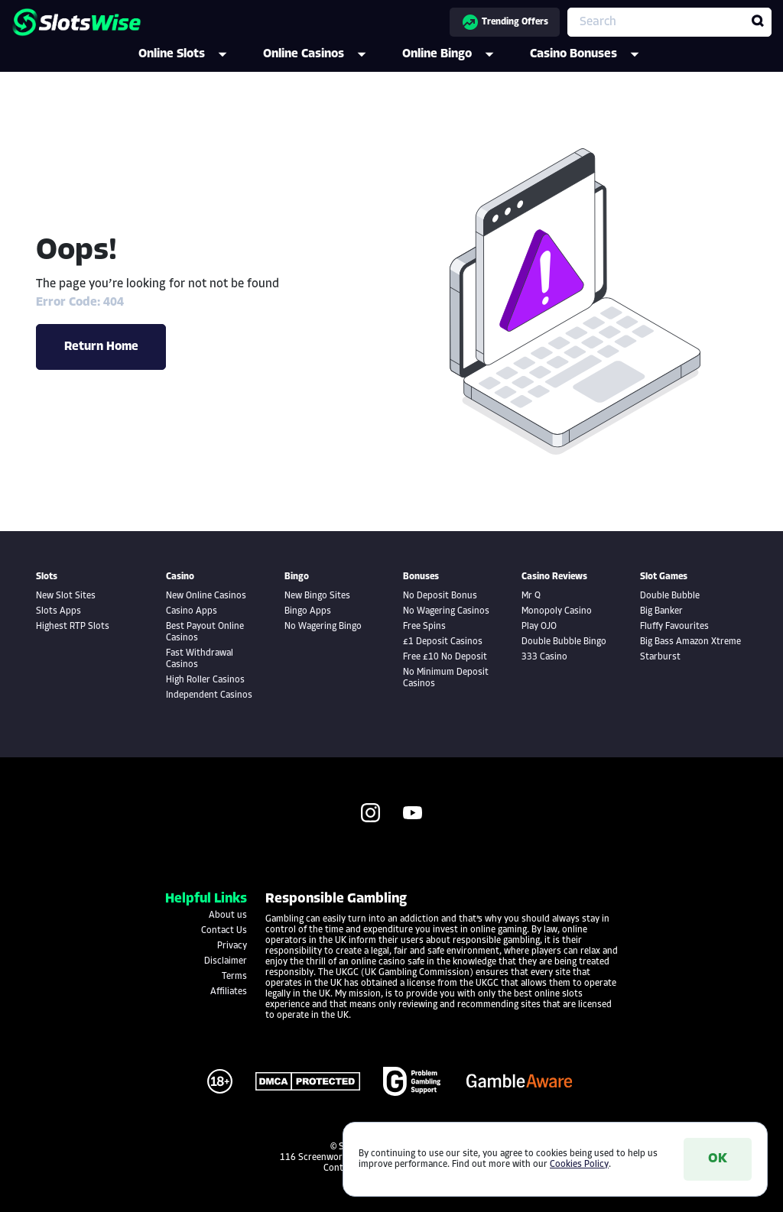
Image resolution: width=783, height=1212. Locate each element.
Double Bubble (670, 596)
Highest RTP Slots (72, 626)
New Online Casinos (206, 596)
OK (717, 1159)
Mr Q (531, 596)
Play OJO (539, 626)
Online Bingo (458, 54)
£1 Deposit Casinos (442, 642)
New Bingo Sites (317, 596)
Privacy (232, 946)
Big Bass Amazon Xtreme (690, 642)
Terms (234, 976)
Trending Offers (504, 22)
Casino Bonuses (595, 54)
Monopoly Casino (556, 611)
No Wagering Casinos (446, 611)
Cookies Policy (579, 1164)
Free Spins (424, 626)
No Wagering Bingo (323, 626)
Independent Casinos (209, 695)
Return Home (101, 347)
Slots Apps (58, 611)
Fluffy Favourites (674, 626)
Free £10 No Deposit (445, 657)
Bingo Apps (307, 611)
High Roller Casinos (205, 680)
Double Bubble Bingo (563, 642)
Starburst (660, 657)
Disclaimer (225, 961)
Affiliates (228, 991)
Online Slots (193, 54)
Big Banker (661, 611)
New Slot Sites (66, 596)
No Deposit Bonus (440, 596)
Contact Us (224, 930)
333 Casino (544, 657)
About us (228, 915)
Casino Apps (191, 611)
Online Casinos (325, 54)
